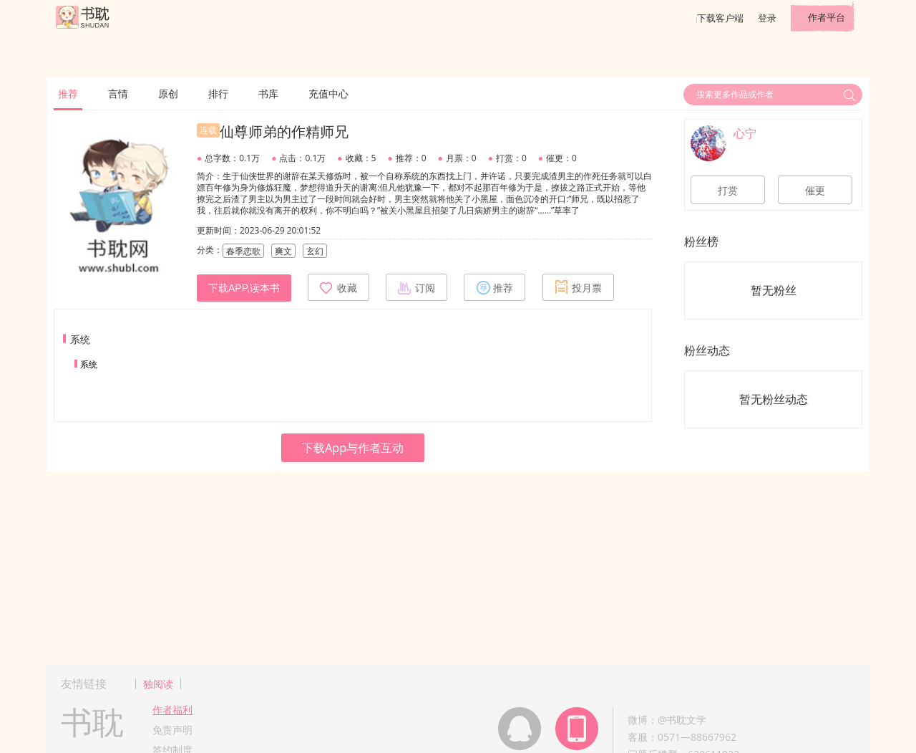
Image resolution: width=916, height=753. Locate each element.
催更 (815, 190)
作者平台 (826, 17)
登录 (767, 17)
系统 (88, 364)
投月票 (578, 287)
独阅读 (158, 684)
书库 (268, 93)
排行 (218, 93)
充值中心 (328, 93)
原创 (168, 93)
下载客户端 (720, 17)
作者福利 (172, 709)
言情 (118, 93)
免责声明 (172, 730)
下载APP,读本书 (244, 288)
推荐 (68, 93)
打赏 (728, 190)
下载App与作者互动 (353, 448)
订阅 (416, 287)
